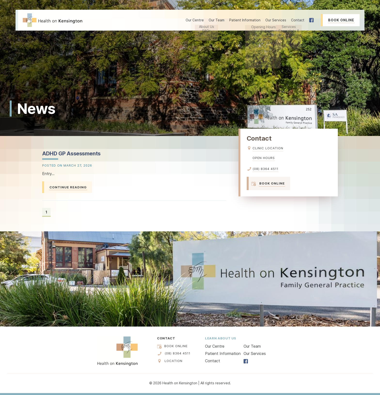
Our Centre (214, 346)
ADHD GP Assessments (71, 153)
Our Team (216, 20)
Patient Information (223, 353)
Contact (297, 20)
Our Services (255, 353)
